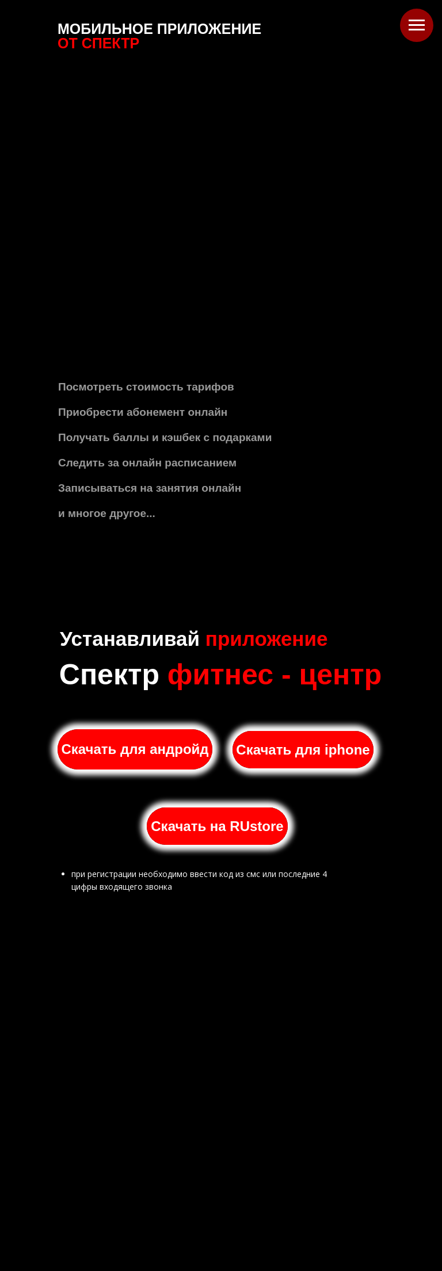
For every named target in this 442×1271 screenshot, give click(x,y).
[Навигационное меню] (417, 25)
